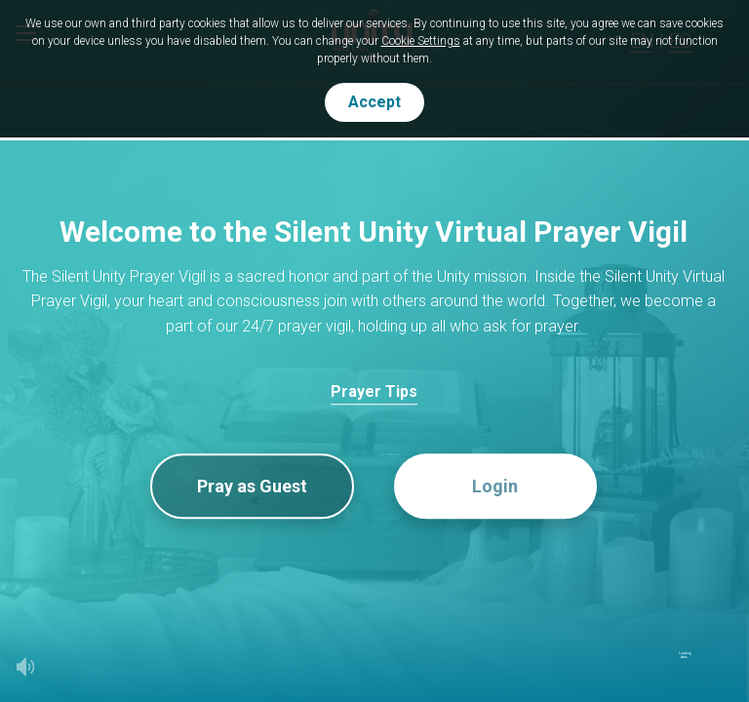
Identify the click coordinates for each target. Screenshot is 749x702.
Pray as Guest (252, 487)
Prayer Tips (374, 391)
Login (495, 487)
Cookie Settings (420, 41)
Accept (374, 102)
